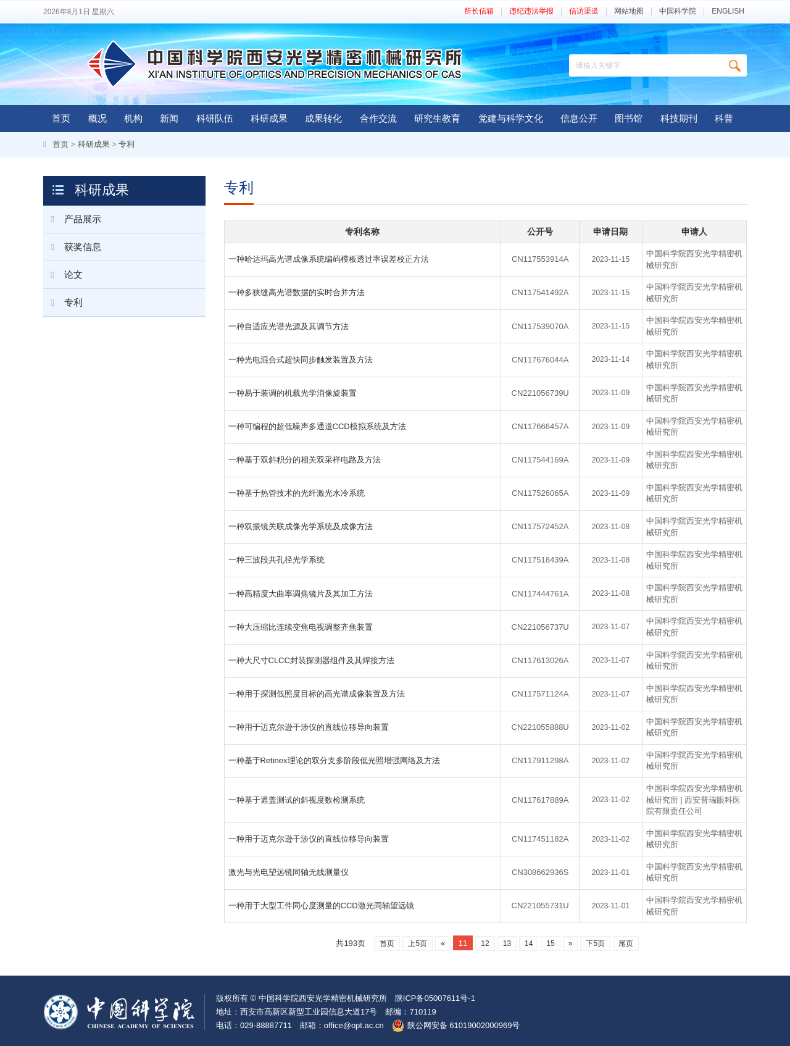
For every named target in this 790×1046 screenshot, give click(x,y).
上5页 (417, 943)
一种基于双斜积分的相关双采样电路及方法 (304, 459)
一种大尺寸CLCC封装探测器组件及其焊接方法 (311, 660)
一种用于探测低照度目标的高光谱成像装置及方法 (316, 693)
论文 (63, 274)
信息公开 (578, 118)
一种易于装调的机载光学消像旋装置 (292, 393)
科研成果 (269, 118)
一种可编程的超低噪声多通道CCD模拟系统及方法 (317, 426)
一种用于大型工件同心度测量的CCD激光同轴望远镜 (321, 905)
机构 (133, 118)
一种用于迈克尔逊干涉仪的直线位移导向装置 (308, 727)
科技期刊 (678, 118)
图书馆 (628, 118)
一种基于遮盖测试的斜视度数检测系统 (296, 800)
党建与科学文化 (510, 118)
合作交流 (378, 118)
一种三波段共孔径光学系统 (276, 559)
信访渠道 (584, 11)
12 (485, 943)
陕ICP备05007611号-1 (435, 998)
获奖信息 (72, 247)
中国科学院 (677, 11)
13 (507, 943)
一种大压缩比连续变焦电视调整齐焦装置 (300, 627)
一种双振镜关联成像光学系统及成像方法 (300, 526)
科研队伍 (214, 118)
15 (550, 943)
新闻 (169, 118)
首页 (61, 118)
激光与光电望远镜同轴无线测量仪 (288, 872)
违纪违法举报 (531, 11)
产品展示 (72, 219)
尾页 (625, 943)
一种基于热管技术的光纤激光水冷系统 (296, 493)
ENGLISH (728, 11)
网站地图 (629, 11)
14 (529, 943)
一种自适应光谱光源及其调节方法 (288, 326)
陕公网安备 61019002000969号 (463, 1025)
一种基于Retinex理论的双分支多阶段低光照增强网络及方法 (334, 760)
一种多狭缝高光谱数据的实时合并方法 (296, 292)
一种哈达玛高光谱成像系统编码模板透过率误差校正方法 (328, 259)
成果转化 (323, 118)
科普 (724, 118)
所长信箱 (479, 11)
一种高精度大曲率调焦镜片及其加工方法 (300, 593)
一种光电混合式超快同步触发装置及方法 (300, 359)
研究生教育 (437, 118)
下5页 (595, 943)
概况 (97, 118)
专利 (126, 144)
